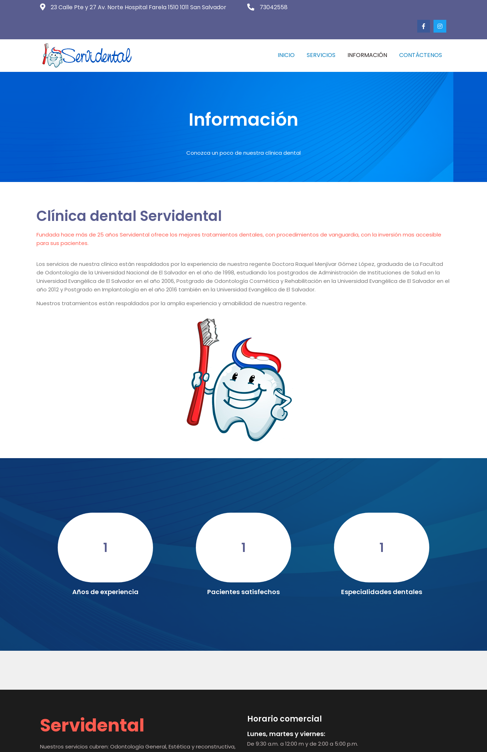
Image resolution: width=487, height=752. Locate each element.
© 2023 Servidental (243, 741)
